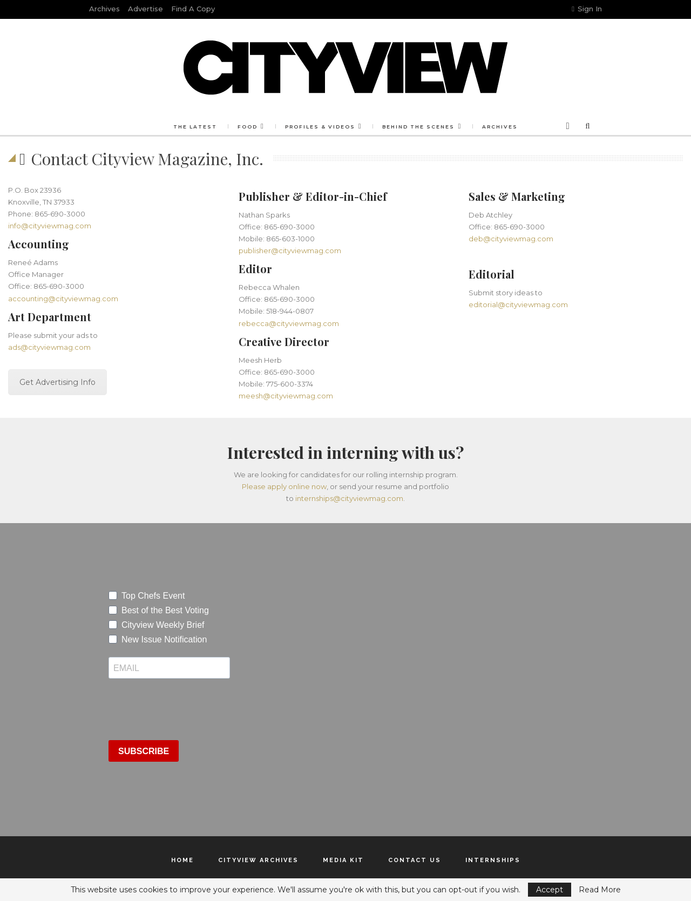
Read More (600, 889)
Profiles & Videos (320, 127)
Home (182, 860)
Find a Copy (193, 8)
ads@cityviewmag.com (49, 347)
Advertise (145, 8)
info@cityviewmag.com (49, 225)
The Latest (195, 127)
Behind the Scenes (418, 127)
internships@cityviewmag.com (349, 498)
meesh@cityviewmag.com (286, 395)
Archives (104, 8)
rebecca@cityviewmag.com (289, 323)
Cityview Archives (258, 860)
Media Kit (343, 860)
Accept (549, 890)
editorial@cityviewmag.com (518, 304)
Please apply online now (284, 486)
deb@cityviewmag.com (511, 238)
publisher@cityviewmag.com (290, 250)
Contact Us (414, 860)
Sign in (587, 8)
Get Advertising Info (57, 382)
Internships (492, 860)
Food (248, 127)
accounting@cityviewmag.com (63, 298)
